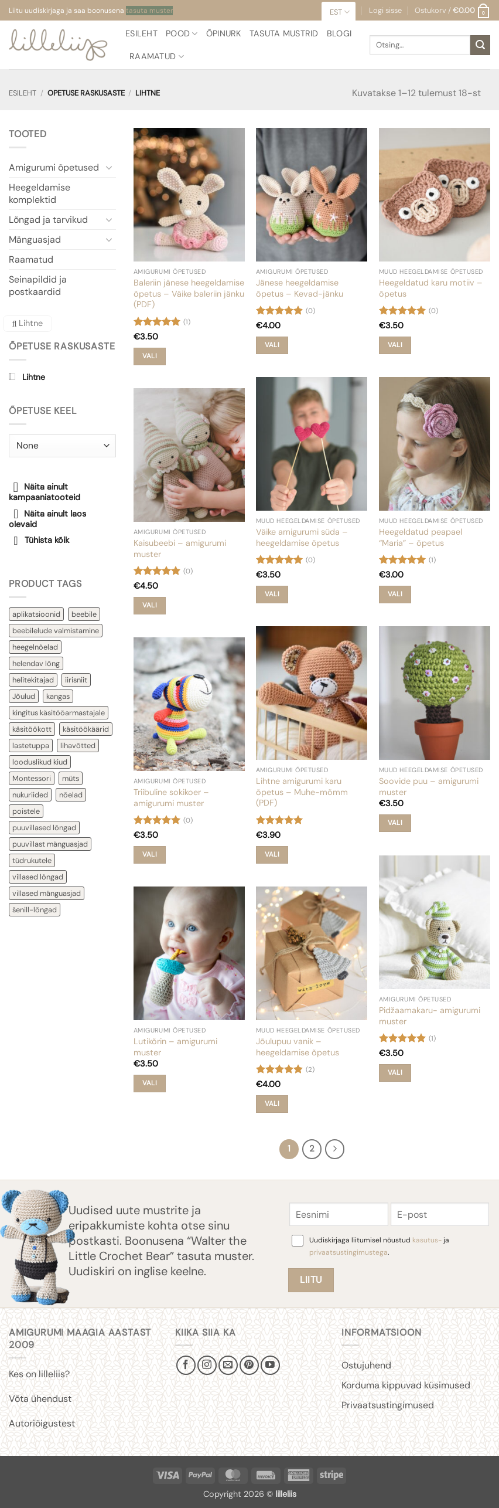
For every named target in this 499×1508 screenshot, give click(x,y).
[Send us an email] (228, 1365)
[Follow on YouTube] (270, 1365)
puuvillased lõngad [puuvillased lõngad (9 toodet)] (44, 828)
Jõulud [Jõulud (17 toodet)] (23, 696)
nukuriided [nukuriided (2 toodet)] (30, 795)
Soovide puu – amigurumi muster (429, 786)
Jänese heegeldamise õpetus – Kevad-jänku (299, 288)
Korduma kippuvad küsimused (405, 1385)
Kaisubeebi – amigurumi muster (180, 548)
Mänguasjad (35, 239)
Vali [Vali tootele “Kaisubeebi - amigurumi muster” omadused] (149, 605)
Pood (182, 33)
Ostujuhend (366, 1365)
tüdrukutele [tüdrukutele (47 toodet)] (32, 860)
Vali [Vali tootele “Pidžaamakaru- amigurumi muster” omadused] (395, 1072)
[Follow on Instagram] (207, 1365)
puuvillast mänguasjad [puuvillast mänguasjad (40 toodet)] (50, 844)
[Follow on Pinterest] (249, 1365)
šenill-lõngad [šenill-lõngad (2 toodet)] (34, 910)
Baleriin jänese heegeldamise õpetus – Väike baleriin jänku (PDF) (189, 293)
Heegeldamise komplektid (39, 193)
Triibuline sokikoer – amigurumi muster (171, 798)
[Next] (335, 1149)
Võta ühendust (40, 1398)
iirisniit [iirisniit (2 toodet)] (76, 680)
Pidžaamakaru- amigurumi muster (429, 1016)
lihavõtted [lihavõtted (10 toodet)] (77, 745)
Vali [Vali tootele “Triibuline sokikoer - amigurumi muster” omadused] (149, 854)
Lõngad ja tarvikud (48, 219)
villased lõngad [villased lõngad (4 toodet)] (37, 877)
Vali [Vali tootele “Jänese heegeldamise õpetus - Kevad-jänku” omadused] (272, 345)
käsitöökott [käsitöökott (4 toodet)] (32, 729)
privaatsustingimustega (348, 1252)
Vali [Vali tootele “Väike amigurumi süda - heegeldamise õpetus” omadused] (272, 594)
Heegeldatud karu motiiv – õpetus (431, 288)
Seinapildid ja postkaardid (38, 285)
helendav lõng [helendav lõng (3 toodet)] (36, 663)
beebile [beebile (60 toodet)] (84, 614)
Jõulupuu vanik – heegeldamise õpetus (297, 1047)
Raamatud (156, 56)
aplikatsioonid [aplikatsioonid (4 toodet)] (36, 614)
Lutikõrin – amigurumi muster (175, 1047)
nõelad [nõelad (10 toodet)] (71, 795)
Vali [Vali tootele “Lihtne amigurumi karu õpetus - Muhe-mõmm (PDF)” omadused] (272, 854)
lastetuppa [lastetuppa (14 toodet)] (30, 745)
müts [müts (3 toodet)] (70, 778)
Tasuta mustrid (284, 33)
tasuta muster (149, 10)
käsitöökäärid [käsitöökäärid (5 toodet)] (86, 729)
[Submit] (480, 45)
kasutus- (427, 1240)
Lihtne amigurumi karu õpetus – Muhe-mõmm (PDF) (302, 792)
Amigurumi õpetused (54, 167)
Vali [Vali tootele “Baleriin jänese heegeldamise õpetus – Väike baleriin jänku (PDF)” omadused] (149, 356)
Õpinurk (223, 33)
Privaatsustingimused (387, 1405)
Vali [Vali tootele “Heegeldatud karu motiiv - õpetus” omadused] (395, 345)
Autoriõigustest (42, 1423)
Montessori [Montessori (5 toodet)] (31, 778)
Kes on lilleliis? (39, 1374)
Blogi (339, 33)
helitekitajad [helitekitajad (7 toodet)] (33, 680)
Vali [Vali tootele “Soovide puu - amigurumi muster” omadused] (395, 822)
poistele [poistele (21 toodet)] (26, 811)
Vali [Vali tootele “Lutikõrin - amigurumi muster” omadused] (149, 1083)
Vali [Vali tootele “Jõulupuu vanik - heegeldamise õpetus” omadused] (272, 1103)
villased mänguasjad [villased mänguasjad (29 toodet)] (46, 893)
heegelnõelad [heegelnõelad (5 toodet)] (35, 647)
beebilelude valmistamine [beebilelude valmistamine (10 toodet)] (55, 631)
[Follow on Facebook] (186, 1365)
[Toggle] (109, 167)
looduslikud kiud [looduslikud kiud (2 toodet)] (39, 762)
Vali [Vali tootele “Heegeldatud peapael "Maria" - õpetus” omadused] (395, 594)
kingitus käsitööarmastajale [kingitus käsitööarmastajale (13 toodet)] (58, 713)
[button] (452, 10)
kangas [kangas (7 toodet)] (58, 696)
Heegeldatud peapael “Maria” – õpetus (420, 537)
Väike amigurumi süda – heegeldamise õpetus (302, 537)
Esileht (141, 33)
